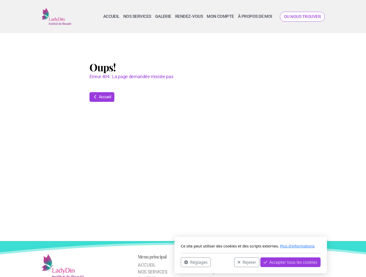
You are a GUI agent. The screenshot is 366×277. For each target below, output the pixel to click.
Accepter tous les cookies (223, 262)
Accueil (102, 96)
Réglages (128, 262)
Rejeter (179, 262)
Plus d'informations (229, 245)
